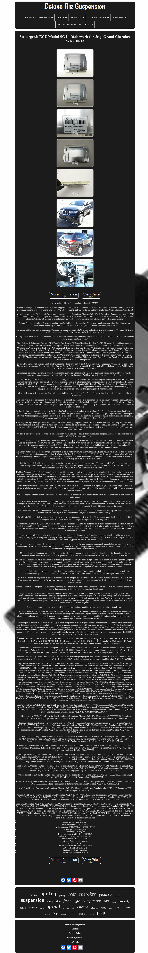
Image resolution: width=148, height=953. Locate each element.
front (67, 901)
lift (73, 908)
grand (54, 906)
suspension (32, 900)
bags (55, 913)
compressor (92, 900)
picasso (105, 894)
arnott (126, 907)
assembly (124, 901)
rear (72, 894)
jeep (101, 912)
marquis (117, 896)
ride (58, 901)
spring (48, 894)
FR (77, 942)
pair (111, 908)
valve (103, 908)
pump (62, 895)
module (114, 902)
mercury (64, 914)
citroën (42, 908)
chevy (50, 901)
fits (106, 901)
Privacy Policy (75, 933)
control (47, 914)
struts (92, 914)
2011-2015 (83, 914)
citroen (82, 907)
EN (73, 942)
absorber (95, 908)
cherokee (87, 894)
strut (73, 913)
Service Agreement (75, 937)
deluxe (34, 895)
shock (33, 907)
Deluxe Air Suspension (75, 924)
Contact (75, 929)
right (77, 901)
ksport (23, 908)
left (117, 907)
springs (66, 908)
